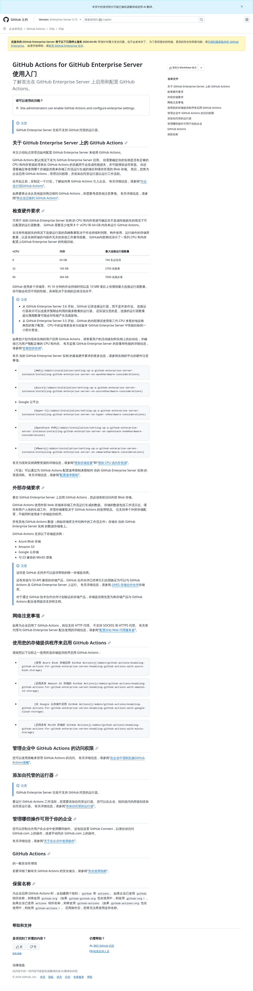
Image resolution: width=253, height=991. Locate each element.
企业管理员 (15, 29)
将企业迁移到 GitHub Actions (37, 198)
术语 (42, 977)
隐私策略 (17, 953)
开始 (52, 29)
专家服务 (78, 977)
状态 (59, 977)
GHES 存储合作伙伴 (125, 585)
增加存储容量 (83, 463)
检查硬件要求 (28, 211)
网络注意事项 (28, 615)
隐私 (51, 977)
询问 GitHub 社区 (102, 945)
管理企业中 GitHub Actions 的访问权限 (55, 748)
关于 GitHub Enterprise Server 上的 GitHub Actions (70, 142)
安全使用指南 (97, 871)
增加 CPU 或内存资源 (112, 463)
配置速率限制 (69, 475)
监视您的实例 (32, 348)
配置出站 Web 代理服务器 (117, 630)
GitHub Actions (35, 29)
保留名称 (24, 883)
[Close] (242, 6)
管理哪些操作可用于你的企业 (44, 819)
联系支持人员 (99, 951)
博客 (89, 977)
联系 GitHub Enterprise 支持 (66, 46)
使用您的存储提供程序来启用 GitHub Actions (62, 642)
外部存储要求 (28, 487)
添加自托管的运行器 (35, 775)
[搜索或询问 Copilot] (144, 20)
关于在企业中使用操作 (59, 841)
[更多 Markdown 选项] (201, 68)
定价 (67, 977)
